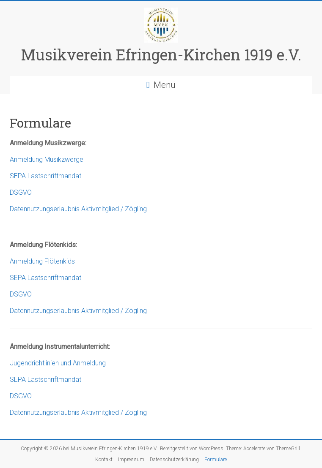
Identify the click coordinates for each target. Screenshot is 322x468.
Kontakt (104, 460)
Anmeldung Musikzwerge (46, 159)
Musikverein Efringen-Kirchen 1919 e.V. (161, 54)
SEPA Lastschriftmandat (45, 176)
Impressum (131, 460)
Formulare (215, 460)
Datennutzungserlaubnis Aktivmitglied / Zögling (78, 209)
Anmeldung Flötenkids (42, 261)
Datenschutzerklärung (174, 460)
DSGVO (21, 192)
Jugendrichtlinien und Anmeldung (58, 363)
